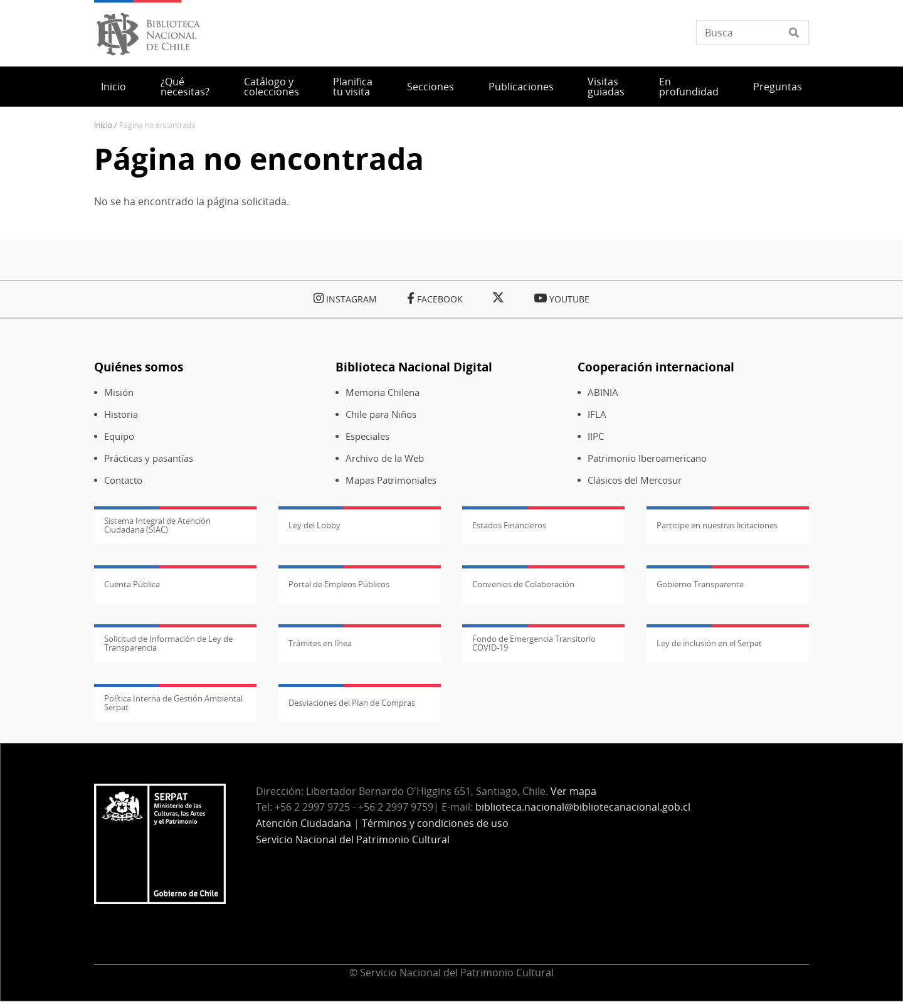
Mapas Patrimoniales (391, 480)
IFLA (597, 414)
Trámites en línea (320, 643)
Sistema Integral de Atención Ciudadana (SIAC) (157, 525)
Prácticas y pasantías (148, 458)
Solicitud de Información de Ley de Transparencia (168, 643)
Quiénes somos (138, 367)
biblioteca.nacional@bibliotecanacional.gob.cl (582, 807)
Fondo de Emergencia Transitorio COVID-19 (534, 643)
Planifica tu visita (352, 87)
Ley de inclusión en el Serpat (709, 643)
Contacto (123, 480)
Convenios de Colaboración (523, 584)
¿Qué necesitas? (185, 87)
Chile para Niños (381, 414)
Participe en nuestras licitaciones (717, 525)
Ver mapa (573, 791)
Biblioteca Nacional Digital (413, 367)
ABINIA (603, 392)
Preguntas (777, 86)
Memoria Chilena (383, 392)
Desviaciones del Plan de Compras (351, 702)
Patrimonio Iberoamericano (647, 458)
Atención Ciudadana (303, 823)
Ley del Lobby (314, 525)
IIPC (596, 436)
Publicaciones (521, 86)
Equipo (119, 436)
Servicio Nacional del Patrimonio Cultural (353, 839)
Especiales (367, 436)
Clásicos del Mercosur (635, 480)
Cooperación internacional (656, 367)
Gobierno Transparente (700, 584)
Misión (119, 392)
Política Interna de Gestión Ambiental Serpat (173, 703)
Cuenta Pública (132, 584)
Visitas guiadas (606, 87)
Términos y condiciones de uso (435, 823)
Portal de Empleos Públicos (338, 584)
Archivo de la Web (385, 458)
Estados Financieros (509, 525)
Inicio (113, 86)
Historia (121, 414)
